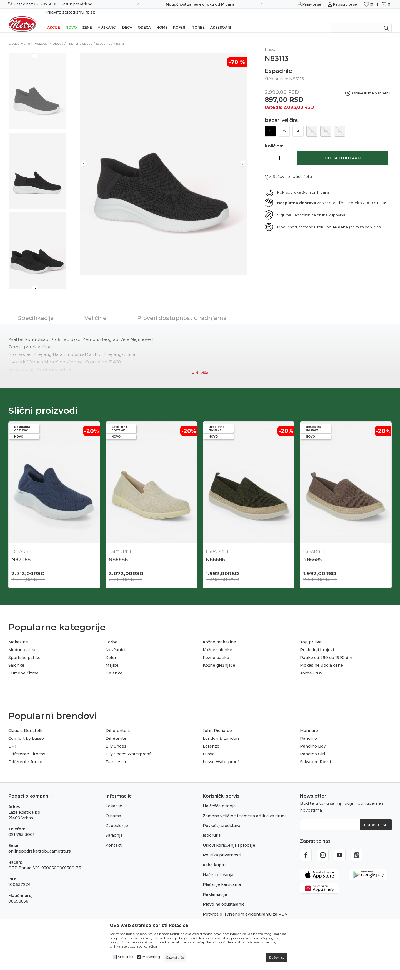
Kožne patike (216, 651)
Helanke (114, 666)
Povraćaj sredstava (221, 819)
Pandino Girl (312, 747)
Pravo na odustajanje (224, 898)
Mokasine (18, 635)
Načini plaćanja (218, 868)
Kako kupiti (214, 858)
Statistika (125, 957)
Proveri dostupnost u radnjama (182, 311)
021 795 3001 (21, 828)
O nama (113, 809)
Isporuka (212, 829)
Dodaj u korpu (342, 150)
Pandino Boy (313, 740)
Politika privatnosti (222, 848)
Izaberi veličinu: (282, 113)
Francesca (116, 755)
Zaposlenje (117, 819)
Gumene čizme (23, 666)
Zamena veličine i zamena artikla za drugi (244, 809)
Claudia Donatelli (25, 724)
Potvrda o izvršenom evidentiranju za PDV (245, 907)
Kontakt (114, 839)
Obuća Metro (19, 36)
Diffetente (116, 732)
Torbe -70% (312, 666)
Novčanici (115, 643)
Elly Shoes (116, 740)
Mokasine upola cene (321, 659)
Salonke (16, 659)
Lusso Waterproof (221, 755)
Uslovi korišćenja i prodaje (229, 839)
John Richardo (217, 724)
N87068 (21, 552)
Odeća (144, 20)
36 (270, 123)
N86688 (118, 552)
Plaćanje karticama (222, 878)
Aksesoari (220, 20)
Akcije (53, 20)
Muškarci (107, 20)
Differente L (118, 724)
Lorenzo (211, 740)
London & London (221, 732)
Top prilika (310, 635)
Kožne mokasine (219, 635)
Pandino (308, 732)
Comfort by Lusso (26, 732)
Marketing (151, 957)
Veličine (95, 311)
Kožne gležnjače (219, 659)
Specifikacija (36, 311)
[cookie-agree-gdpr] (276, 957)
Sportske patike (24, 651)
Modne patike (22, 643)
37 (284, 123)
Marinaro (309, 724)
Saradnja (114, 829)
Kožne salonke (217, 643)
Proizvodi (41, 36)
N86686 (215, 552)
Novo (71, 20)
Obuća (57, 36)
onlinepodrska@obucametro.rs (39, 845)
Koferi (179, 20)
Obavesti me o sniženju (372, 86)
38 (298, 123)
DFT (12, 740)
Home (162, 20)
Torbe (198, 20)
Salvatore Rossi (315, 755)
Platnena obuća (79, 36)
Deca (127, 20)
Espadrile (103, 36)
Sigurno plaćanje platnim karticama (200, 4)
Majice (112, 659)
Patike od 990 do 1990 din (326, 651)
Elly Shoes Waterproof (128, 747)
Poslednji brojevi (317, 643)
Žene (87, 20)
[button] (288, 169)
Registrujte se (345, 4)
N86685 (312, 552)
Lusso (209, 747)
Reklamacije (215, 888)
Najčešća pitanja (219, 799)
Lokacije (114, 799)
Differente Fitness (26, 747)
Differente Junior (25, 755)
